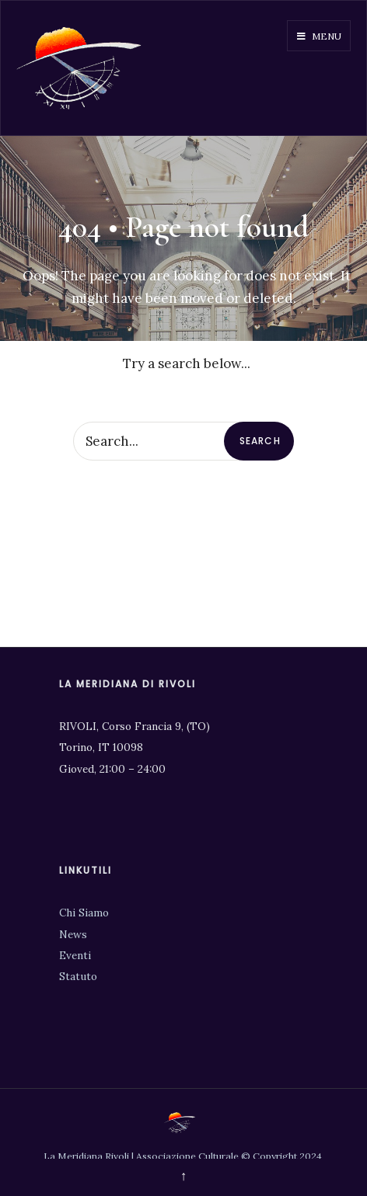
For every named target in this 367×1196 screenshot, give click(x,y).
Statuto (78, 976)
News (73, 934)
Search (260, 440)
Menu (319, 36)
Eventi (75, 955)
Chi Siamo (84, 913)
